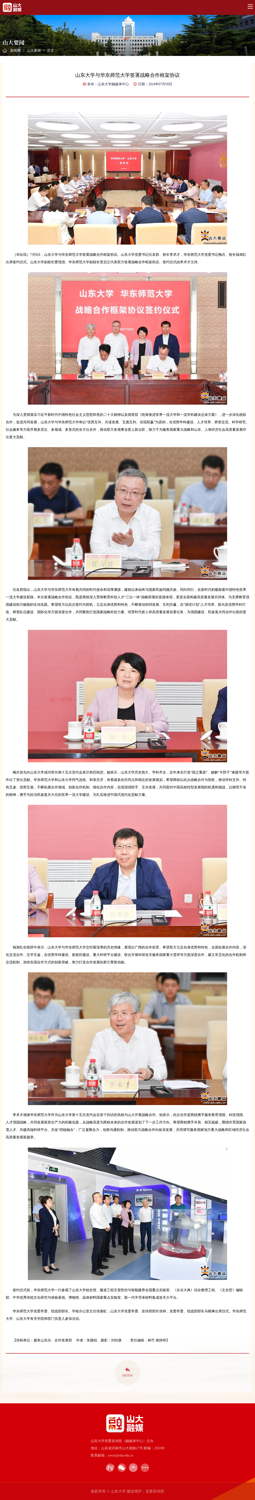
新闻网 (15, 50)
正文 (50, 50)
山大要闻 (34, 50)
